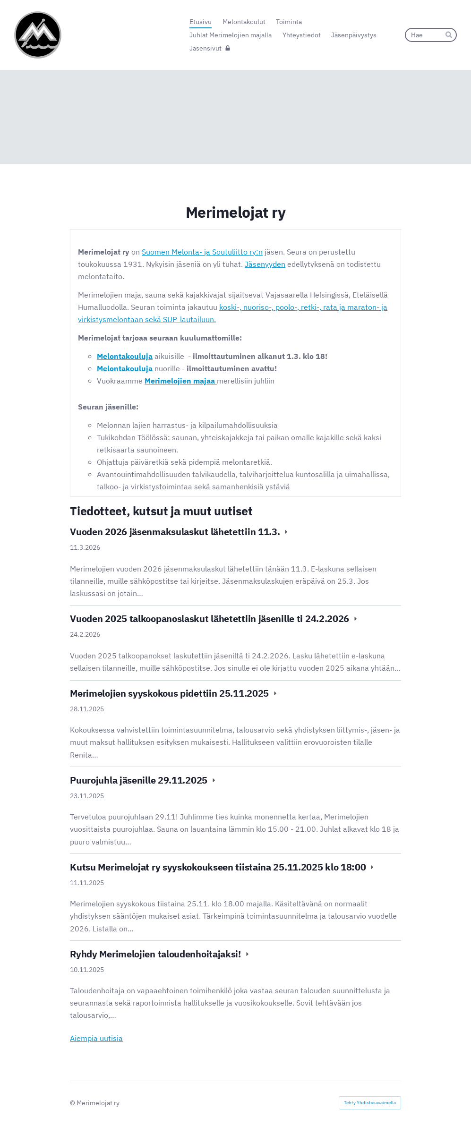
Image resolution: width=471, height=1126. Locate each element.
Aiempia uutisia (96, 1038)
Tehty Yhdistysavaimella (370, 1103)
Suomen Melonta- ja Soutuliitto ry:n (202, 251)
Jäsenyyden (265, 264)
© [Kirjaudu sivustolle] (73, 1103)
